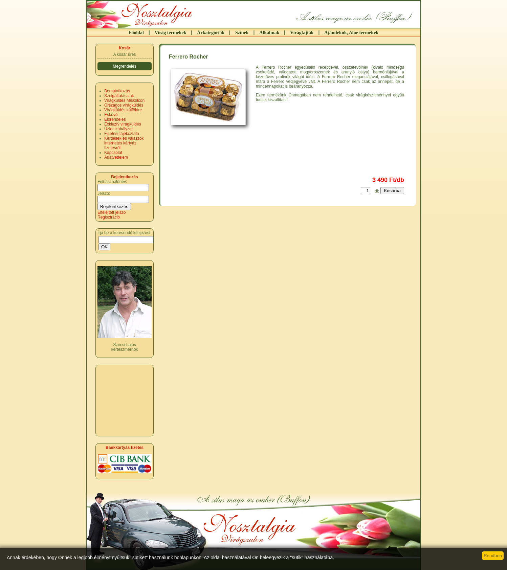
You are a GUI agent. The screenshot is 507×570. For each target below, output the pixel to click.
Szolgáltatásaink (119, 95)
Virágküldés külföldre (123, 110)
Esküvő (110, 114)
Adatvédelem (116, 157)
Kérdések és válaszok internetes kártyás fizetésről (124, 143)
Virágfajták (301, 32)
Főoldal (136, 32)
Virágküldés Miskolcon (124, 100)
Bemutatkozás (117, 91)
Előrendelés (115, 119)
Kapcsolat (113, 152)
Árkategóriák (210, 32)
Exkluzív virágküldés (122, 124)
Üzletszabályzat (118, 129)
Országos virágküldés (123, 105)
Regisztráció (108, 217)
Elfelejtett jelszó (111, 212)
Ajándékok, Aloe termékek (351, 32)
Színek (242, 32)
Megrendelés (124, 66)
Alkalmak (269, 32)
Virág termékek (170, 32)
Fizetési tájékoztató (121, 133)
